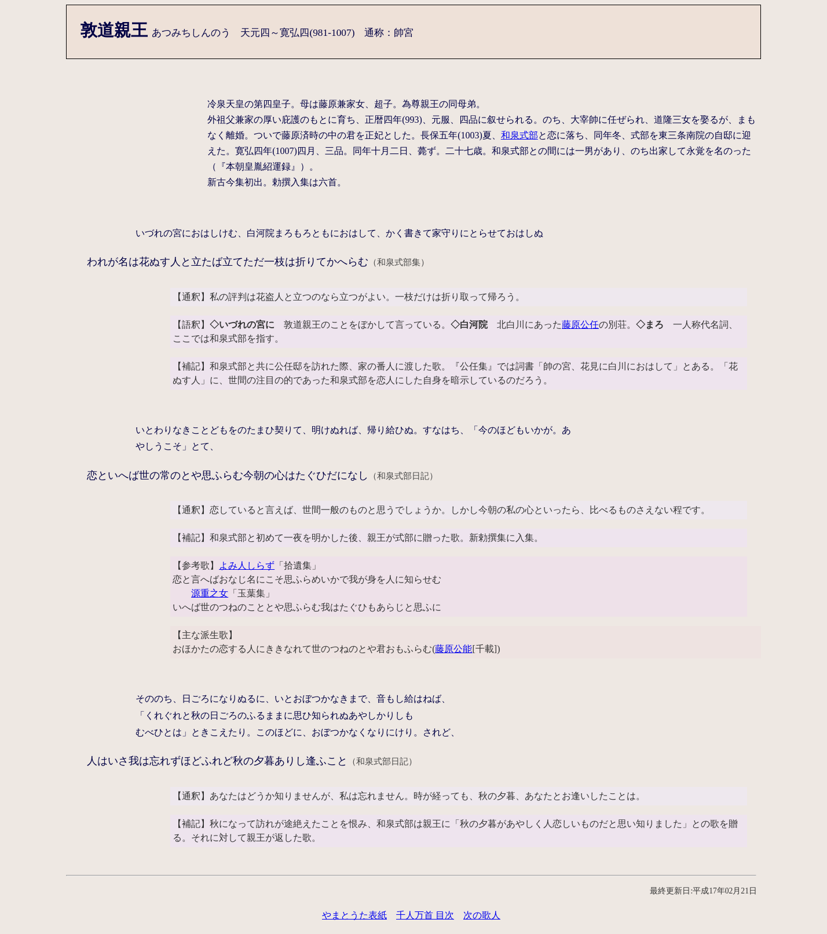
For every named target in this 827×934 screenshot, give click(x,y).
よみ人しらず (247, 565)
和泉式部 (519, 135)
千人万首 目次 (425, 915)
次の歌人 (481, 915)
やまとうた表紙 (354, 915)
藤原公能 (453, 649)
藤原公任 (580, 324)
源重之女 (209, 593)
